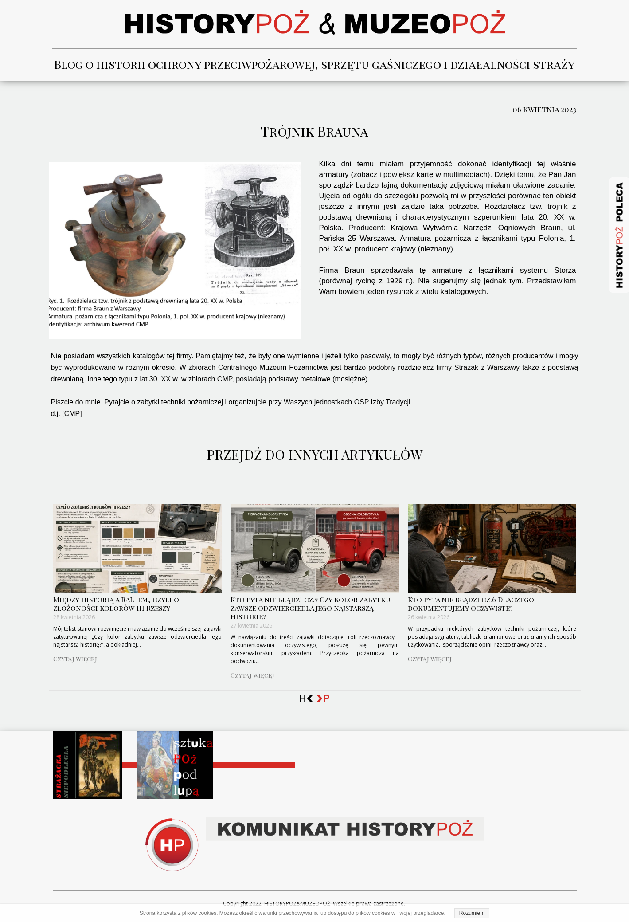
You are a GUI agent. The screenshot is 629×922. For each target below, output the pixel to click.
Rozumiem (471, 913)
